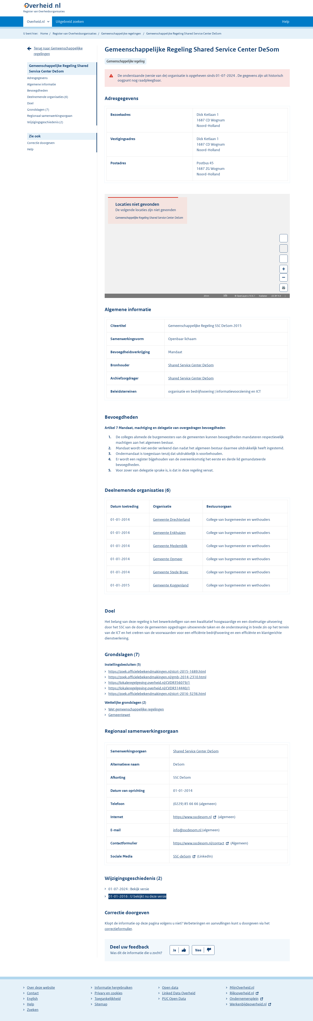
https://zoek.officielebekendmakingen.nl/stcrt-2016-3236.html (157, 693)
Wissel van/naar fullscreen (284, 238)
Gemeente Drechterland (171, 519)
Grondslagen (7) (38, 110)
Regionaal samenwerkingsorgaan (49, 116)
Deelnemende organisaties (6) (47, 97)
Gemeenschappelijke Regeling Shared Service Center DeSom (58, 68)
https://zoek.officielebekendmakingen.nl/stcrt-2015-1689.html (157, 671)
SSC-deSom (182, 856)
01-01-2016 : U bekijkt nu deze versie (137, 896)
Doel (30, 103)
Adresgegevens (37, 78)
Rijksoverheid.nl (242, 993)
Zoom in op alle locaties (284, 259)
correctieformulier (118, 929)
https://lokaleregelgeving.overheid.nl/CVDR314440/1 (149, 688)
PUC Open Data (174, 998)
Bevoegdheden (37, 90)
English (32, 998)
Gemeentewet (119, 715)
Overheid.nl (36, 23)
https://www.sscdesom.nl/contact (198, 843)
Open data (170, 987)
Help (30, 149)
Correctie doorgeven (41, 143)
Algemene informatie (41, 84)
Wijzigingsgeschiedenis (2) (45, 122)
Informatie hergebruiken (113, 987)
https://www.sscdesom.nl (192, 817)
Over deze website (41, 987)
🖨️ (284, 287)
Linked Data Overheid (178, 993)
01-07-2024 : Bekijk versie (128, 889)
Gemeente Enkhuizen (169, 532)
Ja (174, 950)
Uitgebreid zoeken (70, 21)
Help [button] (285, 21)
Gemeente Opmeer (167, 559)
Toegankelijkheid (108, 998)
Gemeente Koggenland (171, 585)
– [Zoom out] (283, 277)
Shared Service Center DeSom (191, 365)
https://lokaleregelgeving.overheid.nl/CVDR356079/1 (149, 682)
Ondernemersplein (244, 998)
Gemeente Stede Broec (170, 572)
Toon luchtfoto (284, 248)
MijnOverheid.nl (242, 987)
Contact (33, 993)
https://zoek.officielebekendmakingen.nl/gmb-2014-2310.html (157, 677)
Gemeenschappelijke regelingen (121, 33)
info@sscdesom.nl (187, 830)
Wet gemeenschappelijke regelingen (136, 709)
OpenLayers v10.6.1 (247, 295)
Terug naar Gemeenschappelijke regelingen (58, 51)
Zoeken (32, 1009)
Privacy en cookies (108, 993)
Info (225, 295)
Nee (198, 950)
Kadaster (264, 295)
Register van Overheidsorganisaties (74, 33)
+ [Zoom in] (283, 268)
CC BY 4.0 (277, 295)
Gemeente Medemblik (170, 546)
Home (44, 33)
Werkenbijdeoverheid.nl (248, 1004)
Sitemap (101, 1004)
